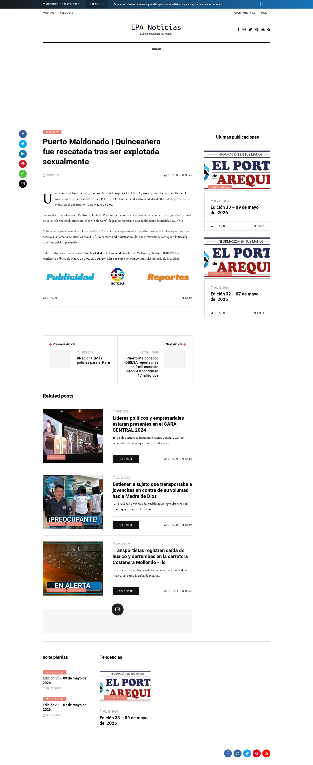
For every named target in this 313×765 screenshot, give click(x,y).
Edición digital (220, 192)
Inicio (264, 12)
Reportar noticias (244, 12)
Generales (52, 132)
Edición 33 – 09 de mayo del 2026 (65, 686)
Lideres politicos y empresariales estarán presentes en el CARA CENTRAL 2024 (148, 430)
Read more (126, 464)
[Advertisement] (156, 93)
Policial (74, 529)
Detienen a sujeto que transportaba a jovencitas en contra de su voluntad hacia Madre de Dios (152, 496)
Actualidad (56, 595)
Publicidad (66, 12)
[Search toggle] (268, 30)
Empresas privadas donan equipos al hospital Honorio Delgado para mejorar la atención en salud (168, 4)
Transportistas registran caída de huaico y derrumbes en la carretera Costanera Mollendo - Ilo (150, 562)
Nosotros (48, 12)
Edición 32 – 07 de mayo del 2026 (65, 713)
